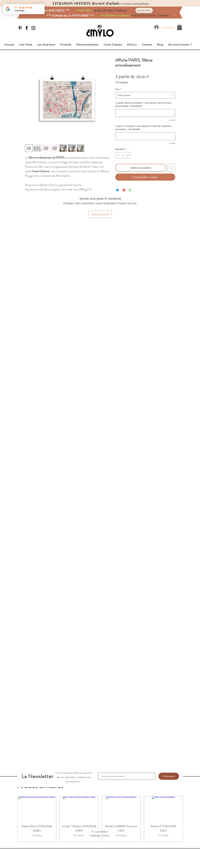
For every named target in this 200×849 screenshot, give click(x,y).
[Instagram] (33, 28)
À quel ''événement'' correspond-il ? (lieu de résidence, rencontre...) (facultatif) (143, 127)
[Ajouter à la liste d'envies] (171, 168)
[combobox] (145, 95)
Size (118, 89)
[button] (179, 27)
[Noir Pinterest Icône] (20, 28)
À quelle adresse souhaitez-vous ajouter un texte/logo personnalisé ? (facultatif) (143, 104)
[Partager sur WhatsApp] (130, 190)
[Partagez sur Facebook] (117, 190)
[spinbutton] (123, 155)
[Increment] (128, 155)
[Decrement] (118, 155)
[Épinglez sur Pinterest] (124, 190)
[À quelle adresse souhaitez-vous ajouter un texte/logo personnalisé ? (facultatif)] (145, 113)
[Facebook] (26, 28)
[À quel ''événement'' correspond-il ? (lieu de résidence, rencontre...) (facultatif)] (145, 136)
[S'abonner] (168, 776)
